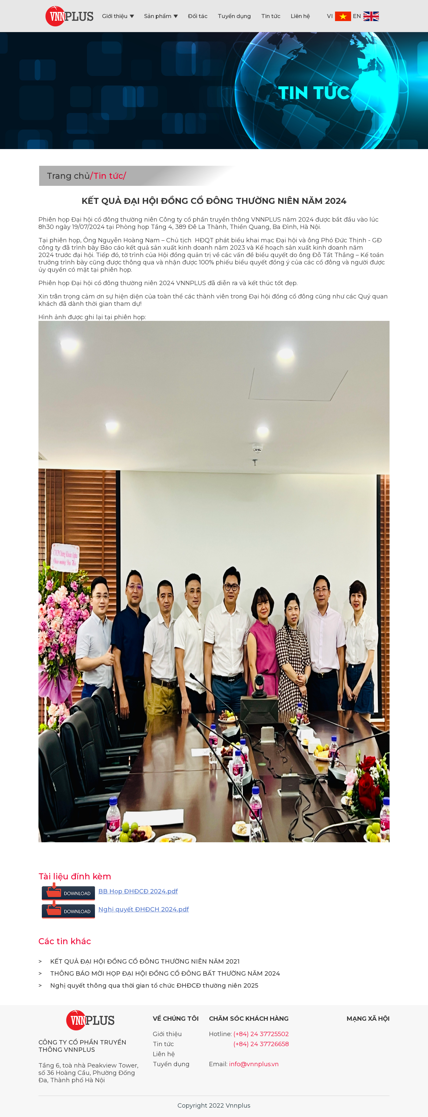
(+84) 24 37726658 (261, 1044)
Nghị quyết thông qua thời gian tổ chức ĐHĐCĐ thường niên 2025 (148, 985)
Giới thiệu (118, 16)
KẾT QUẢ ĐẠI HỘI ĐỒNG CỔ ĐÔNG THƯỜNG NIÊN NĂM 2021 (139, 961)
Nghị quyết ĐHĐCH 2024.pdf (143, 909)
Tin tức (271, 16)
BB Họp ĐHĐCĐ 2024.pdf (138, 891)
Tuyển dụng (234, 16)
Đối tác (198, 16)
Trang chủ (68, 176)
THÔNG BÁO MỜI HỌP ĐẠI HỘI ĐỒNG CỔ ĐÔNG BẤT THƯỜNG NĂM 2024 (159, 973)
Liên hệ (300, 16)
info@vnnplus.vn (254, 1064)
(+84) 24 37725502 (261, 1034)
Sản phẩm (161, 16)
